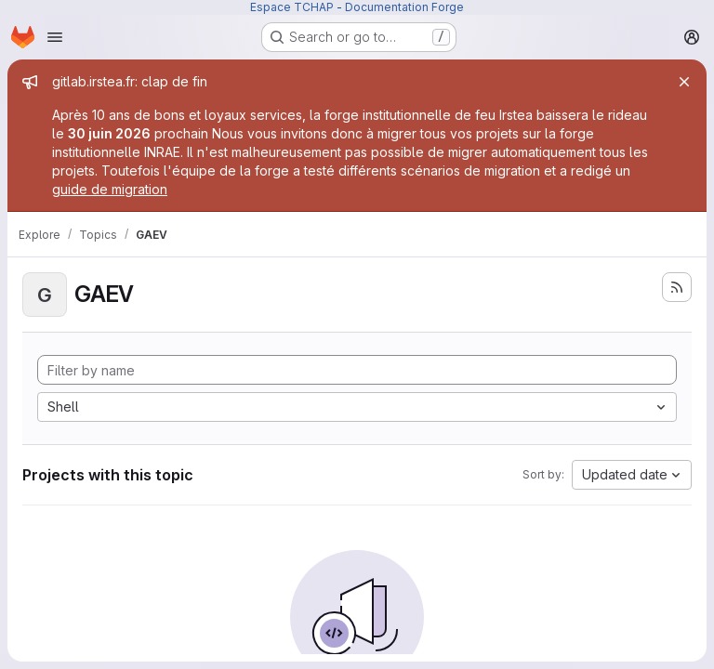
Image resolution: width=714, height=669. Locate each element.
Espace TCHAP (292, 7)
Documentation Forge (404, 7)
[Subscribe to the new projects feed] (677, 287)
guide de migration (109, 189)
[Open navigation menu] (55, 37)
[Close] (684, 82)
